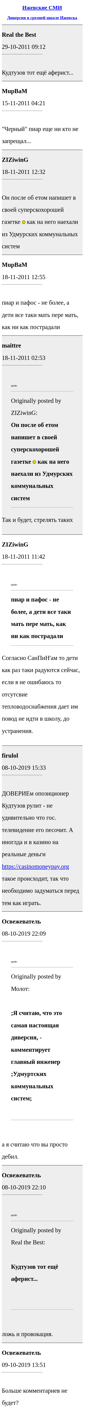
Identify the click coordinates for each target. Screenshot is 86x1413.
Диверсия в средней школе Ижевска (42, 17)
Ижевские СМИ (42, 7)
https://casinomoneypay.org (35, 866)
